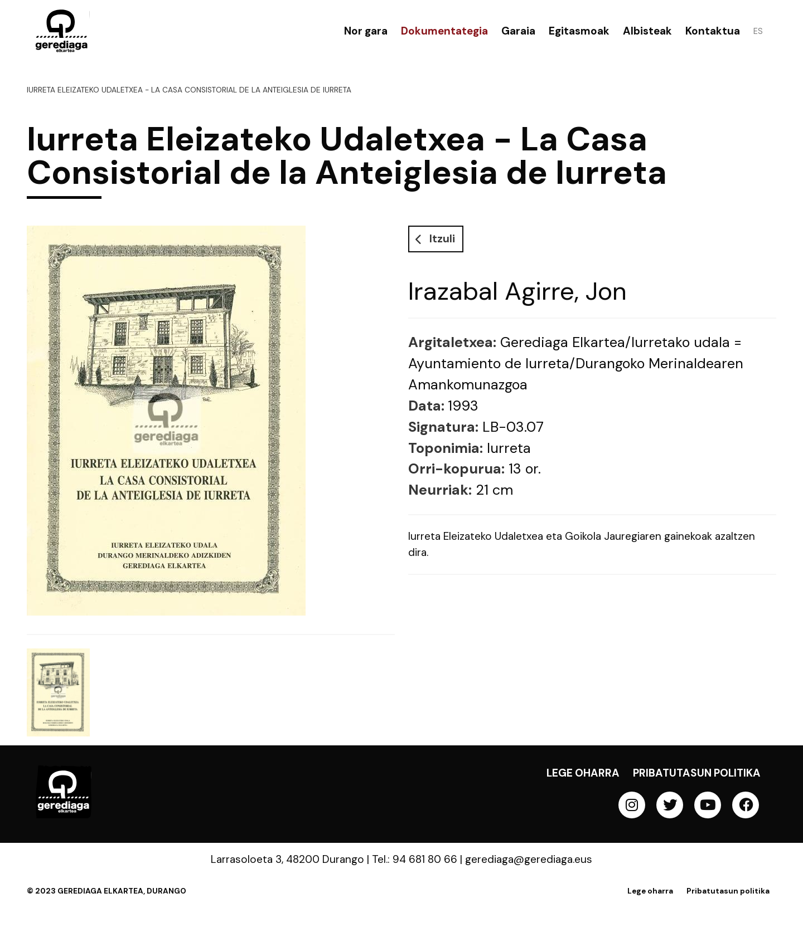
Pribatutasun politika (697, 773)
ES (758, 31)
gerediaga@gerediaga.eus (528, 859)
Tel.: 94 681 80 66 (414, 859)
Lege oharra (583, 773)
